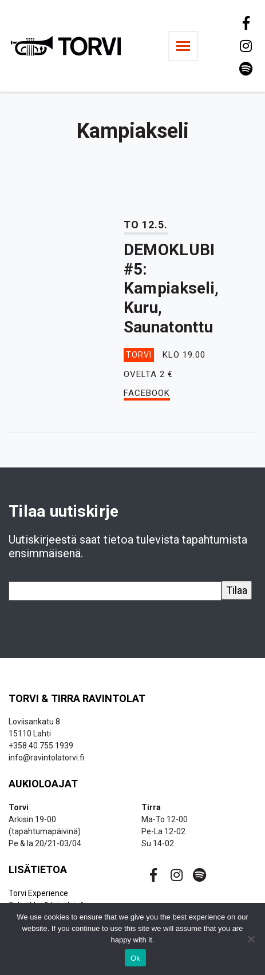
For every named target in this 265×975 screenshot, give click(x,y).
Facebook (147, 393)
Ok (135, 958)
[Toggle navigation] (183, 46)
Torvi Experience (38, 893)
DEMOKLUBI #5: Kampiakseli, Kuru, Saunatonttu (171, 288)
